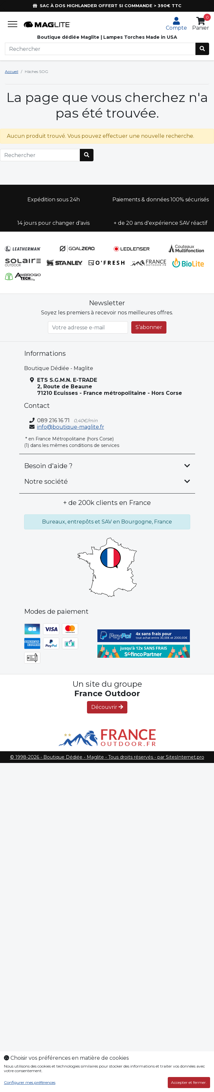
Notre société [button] (46, 481)
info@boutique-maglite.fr (70, 427)
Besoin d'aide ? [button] (48, 466)
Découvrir (107, 707)
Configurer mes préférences (29, 1082)
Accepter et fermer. (189, 1082)
